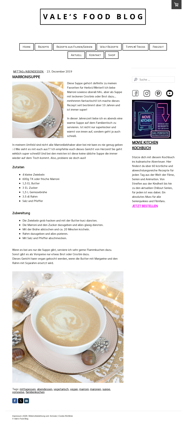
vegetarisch (61, 389)
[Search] (153, 79)
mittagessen (28, 389)
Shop (111, 55)
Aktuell (76, 55)
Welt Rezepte (109, 47)
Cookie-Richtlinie (66, 416)
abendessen (44, 389)
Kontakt (95, 55)
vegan (74, 389)
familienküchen (35, 392)
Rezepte (43, 47)
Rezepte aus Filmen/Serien (74, 47)
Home (26, 47)
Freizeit (158, 47)
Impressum (17, 416)
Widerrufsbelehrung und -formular (43, 416)
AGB (25, 416)
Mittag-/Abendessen (28, 71)
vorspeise (18, 392)
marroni (84, 389)
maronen (95, 389)
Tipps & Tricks (135, 47)
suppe (106, 389)
